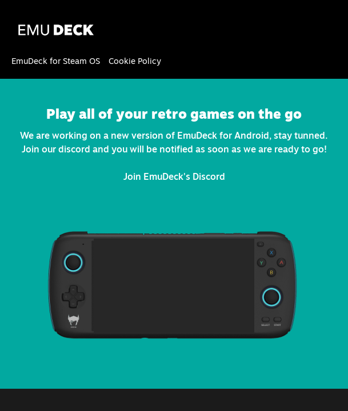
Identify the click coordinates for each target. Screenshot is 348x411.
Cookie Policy (135, 61)
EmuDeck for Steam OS (55, 61)
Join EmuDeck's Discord (174, 176)
